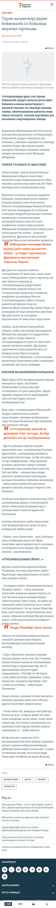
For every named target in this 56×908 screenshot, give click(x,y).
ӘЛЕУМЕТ (7, 13)
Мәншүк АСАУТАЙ (12, 36)
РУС (21, 904)
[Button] (49, 48)
